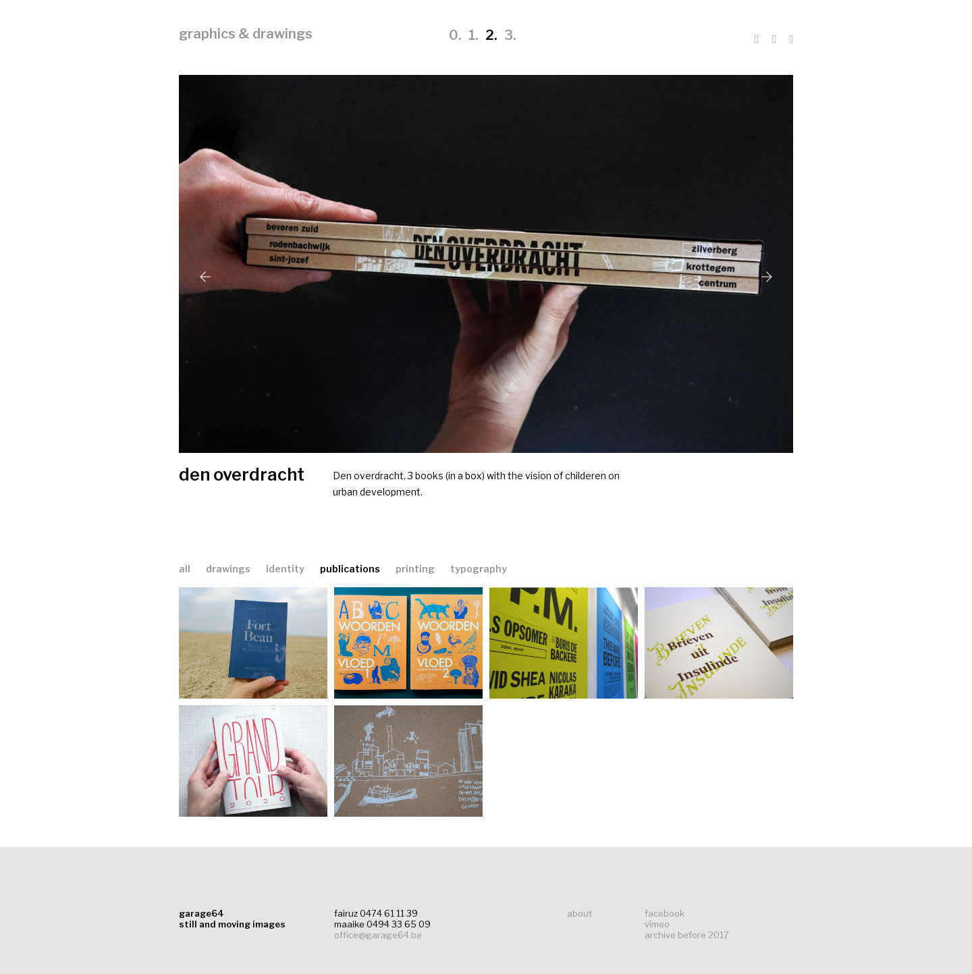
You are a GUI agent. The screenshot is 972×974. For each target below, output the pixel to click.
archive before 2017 (687, 934)
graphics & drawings (246, 34)
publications (351, 568)
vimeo (657, 924)
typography (478, 568)
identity (286, 568)
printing (416, 568)
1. (473, 35)
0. (455, 35)
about (579, 913)
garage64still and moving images (232, 918)
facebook (664, 913)
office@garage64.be (378, 934)
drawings (229, 568)
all (184, 568)
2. (491, 35)
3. (510, 35)
